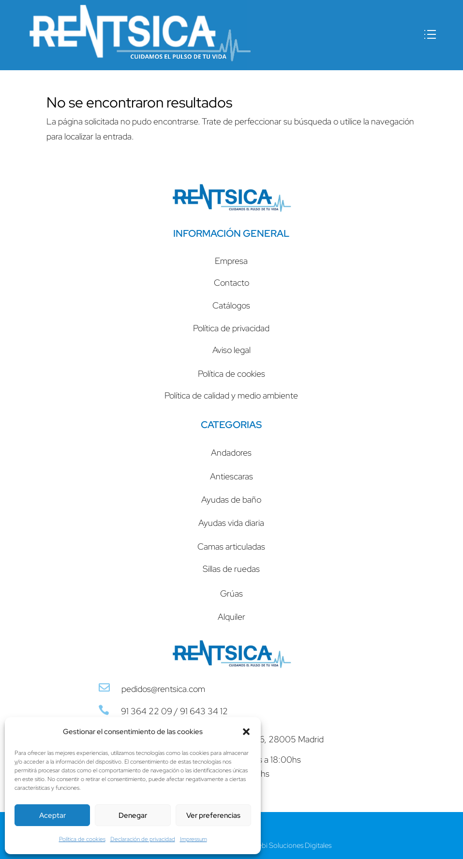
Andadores (231, 452)
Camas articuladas (231, 546)
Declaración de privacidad (142, 839)
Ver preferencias (213, 815)
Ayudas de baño (231, 499)
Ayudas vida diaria (231, 522)
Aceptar (52, 815)
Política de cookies (82, 839)
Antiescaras (231, 476)
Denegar (133, 815)
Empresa (231, 260)
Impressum (193, 839)
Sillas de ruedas (231, 568)
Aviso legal (231, 349)
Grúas (231, 593)
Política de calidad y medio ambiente (231, 395)
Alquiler (231, 616)
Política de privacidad (231, 328)
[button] (246, 731)
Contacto (231, 282)
